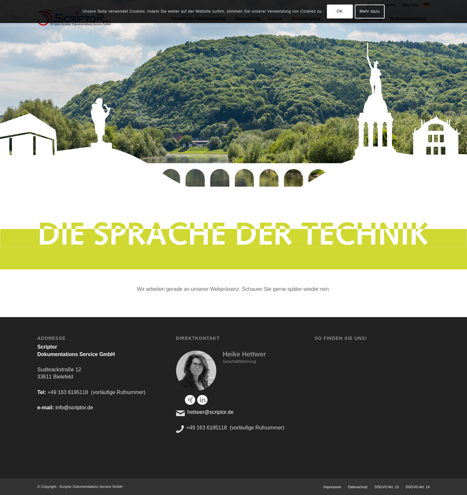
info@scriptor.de (74, 407)
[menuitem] (332, 487)
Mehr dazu (370, 11)
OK (340, 11)
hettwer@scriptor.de (210, 412)
